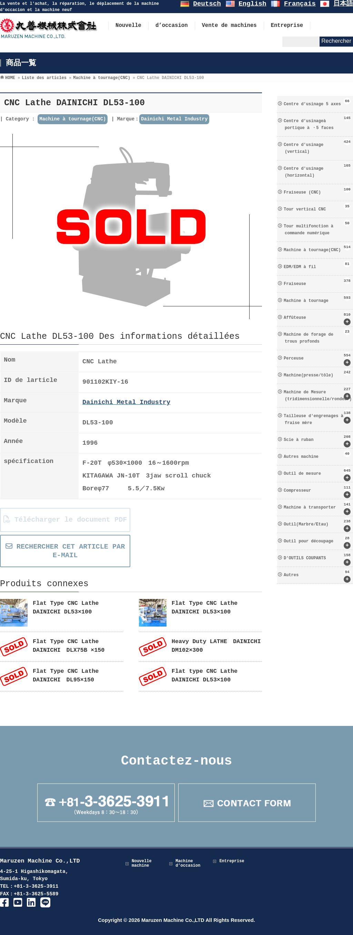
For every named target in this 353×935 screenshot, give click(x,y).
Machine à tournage (317, 298)
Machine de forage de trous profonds (317, 336)
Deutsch (207, 4)
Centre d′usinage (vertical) (317, 146)
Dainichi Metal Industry (174, 119)
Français (300, 4)
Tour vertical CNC (317, 207)
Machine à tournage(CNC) (72, 119)
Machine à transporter (317, 508)
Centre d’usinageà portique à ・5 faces (317, 122)
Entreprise (231, 861)
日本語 (343, 4)
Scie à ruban (317, 440)
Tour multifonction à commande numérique (317, 228)
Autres (317, 576)
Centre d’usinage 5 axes (317, 102)
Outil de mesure (317, 474)
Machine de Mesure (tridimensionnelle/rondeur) (318, 394)
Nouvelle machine (142, 863)
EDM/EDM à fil (317, 264)
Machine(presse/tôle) (317, 373)
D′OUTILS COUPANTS (317, 559)
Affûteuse (317, 318)
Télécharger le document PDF (65, 520)
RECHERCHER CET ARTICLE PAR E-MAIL (65, 551)
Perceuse (317, 359)
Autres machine (317, 454)
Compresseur (317, 491)
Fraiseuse (317, 281)
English (252, 4)
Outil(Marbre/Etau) (317, 525)
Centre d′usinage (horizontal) (317, 170)
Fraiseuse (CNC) (317, 190)
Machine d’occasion (187, 863)
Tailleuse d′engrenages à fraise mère (317, 417)
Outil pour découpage (317, 542)
